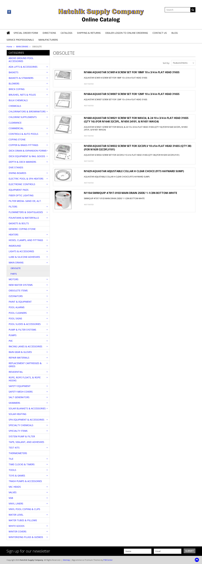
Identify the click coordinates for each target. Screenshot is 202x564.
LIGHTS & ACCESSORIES (21, 251)
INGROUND (15, 245)
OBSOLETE (16, 268)
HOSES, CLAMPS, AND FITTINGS (26, 240)
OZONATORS (16, 296)
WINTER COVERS (17, 531)
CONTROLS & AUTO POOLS (23, 133)
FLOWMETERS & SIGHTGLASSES (26, 212)
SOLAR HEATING (17, 414)
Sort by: (166, 63)
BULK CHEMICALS (18, 100)
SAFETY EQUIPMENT (20, 386)
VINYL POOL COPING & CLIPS (24, 509)
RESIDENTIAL (16, 371)
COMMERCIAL (16, 128)
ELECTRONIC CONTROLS (22, 184)
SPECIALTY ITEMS (18, 430)
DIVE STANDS (16, 167)
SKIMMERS (14, 402)
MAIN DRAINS (22, 46)
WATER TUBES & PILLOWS (23, 520)
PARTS (14, 273)
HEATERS (13, 234)
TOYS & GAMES (17, 475)
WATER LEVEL (16, 514)
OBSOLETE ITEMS (18, 290)
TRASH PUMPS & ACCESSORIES (25, 481)
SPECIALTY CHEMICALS (21, 425)
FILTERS (13, 206)
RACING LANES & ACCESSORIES (25, 346)
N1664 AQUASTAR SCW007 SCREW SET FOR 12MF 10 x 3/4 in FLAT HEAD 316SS (131, 94)
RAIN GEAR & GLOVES (20, 352)
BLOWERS (14, 83)
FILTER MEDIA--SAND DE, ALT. (25, 200)
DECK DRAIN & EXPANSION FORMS (27, 150)
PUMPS (12, 335)
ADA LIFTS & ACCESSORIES (23, 66)
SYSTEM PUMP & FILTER (22, 436)
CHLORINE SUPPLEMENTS (23, 117)
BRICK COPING (16, 89)
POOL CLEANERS (18, 312)
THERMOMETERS (18, 453)
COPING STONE (17, 139)
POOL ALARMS (16, 307)
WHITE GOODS (16, 525)
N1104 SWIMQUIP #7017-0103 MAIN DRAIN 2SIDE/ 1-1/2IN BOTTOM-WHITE (130, 193)
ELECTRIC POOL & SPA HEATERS (26, 178)
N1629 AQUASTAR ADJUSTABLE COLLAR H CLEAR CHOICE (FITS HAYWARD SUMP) (134, 171)
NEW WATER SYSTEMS (21, 284)
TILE (11, 458)
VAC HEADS (15, 486)
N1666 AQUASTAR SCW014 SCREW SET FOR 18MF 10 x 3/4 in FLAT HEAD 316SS (131, 72)
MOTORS (13, 279)
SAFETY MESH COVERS (21, 391)
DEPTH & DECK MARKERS (22, 161)
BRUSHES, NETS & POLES (22, 94)
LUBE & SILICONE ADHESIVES (24, 256)
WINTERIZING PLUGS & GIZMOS (26, 537)
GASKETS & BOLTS (19, 223)
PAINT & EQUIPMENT (20, 301)
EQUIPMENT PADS (18, 189)
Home (9, 46)
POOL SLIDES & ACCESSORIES (25, 324)
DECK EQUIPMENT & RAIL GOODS (27, 156)
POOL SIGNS (15, 318)
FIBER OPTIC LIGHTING (21, 195)
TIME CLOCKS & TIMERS (22, 464)
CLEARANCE (15, 122)
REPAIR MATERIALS (19, 357)
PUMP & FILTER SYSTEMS (22, 329)
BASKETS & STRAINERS (21, 77)
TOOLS (12, 469)
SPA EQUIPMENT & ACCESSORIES (26, 419)
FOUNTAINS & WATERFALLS (24, 217)
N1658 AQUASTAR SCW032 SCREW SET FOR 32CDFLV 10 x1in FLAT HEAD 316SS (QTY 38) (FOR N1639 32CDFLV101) (137, 147)
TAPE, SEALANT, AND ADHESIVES (26, 441)
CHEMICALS (15, 105)
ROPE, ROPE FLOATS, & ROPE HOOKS (24, 379)
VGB (11, 497)
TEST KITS (14, 447)
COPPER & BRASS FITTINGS (23, 145)
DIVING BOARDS (17, 173)
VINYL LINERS (16, 503)
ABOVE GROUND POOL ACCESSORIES (21, 60)
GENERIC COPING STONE (22, 228)
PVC (11, 340)
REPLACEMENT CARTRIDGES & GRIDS (25, 365)
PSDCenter (108, 560)
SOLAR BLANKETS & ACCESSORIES (27, 408)
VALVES (12, 492)
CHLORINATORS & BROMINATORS (27, 111)
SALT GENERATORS (19, 397)
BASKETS (13, 72)
